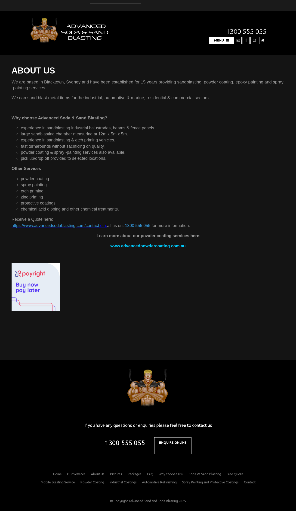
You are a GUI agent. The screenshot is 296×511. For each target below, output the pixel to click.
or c (59, 225)
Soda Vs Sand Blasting (205, 474)
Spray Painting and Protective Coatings (210, 482)
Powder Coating (92, 482)
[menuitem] (57, 474)
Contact (250, 482)
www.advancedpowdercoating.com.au (147, 246)
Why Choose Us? (171, 474)
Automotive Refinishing (159, 482)
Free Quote (234, 474)
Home (57, 474)
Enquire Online (173, 442)
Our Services (76, 474)
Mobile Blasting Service (58, 482)
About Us (98, 474)
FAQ (150, 474)
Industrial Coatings (123, 482)
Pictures (116, 474)
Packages (134, 474)
